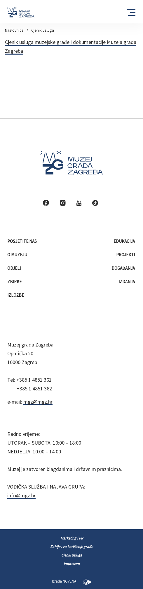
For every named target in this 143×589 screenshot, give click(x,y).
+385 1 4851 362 (34, 388)
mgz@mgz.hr (38, 401)
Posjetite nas (22, 241)
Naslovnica (14, 30)
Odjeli (14, 268)
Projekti (126, 254)
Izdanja (127, 281)
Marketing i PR (71, 538)
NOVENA (77, 581)
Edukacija (125, 241)
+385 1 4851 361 (34, 379)
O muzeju (17, 254)
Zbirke (14, 281)
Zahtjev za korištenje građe (71, 546)
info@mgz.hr (21, 495)
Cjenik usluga (42, 30)
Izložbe (16, 295)
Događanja (123, 268)
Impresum (72, 563)
